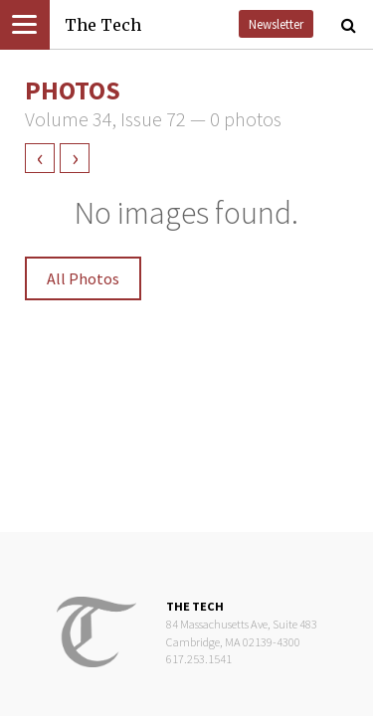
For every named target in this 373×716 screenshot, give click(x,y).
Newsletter (276, 24)
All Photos (83, 278)
